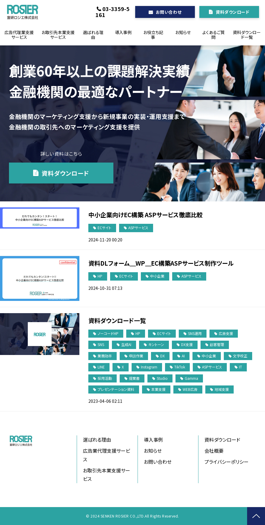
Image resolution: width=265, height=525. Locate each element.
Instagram (149, 366)
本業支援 (158, 389)
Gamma (191, 378)
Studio (162, 378)
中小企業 (157, 275)
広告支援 (226, 333)
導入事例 (123, 32)
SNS (101, 344)
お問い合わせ (168, 12)
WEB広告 (190, 389)
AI (183, 355)
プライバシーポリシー (226, 461)
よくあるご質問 (213, 34)
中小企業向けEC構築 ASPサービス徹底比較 (145, 214)
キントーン (156, 344)
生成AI (126, 344)
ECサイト (104, 227)
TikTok (179, 366)
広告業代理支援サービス (106, 455)
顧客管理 (217, 344)
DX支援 (187, 344)
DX (162, 355)
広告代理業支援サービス (19, 34)
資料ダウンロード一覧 (247, 34)
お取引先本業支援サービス (58, 34)
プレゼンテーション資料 (116, 389)
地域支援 (222, 389)
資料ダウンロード (232, 12)
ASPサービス (138, 227)
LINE (101, 366)
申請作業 (136, 355)
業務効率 (105, 355)
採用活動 (105, 378)
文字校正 (240, 355)
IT (240, 366)
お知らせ (183, 32)
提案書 (134, 378)
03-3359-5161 (112, 11)
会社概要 (214, 450)
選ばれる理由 (93, 34)
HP (100, 275)
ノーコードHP (108, 333)
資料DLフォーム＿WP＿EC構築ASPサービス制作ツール (161, 263)
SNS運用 (195, 333)
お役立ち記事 (153, 34)
